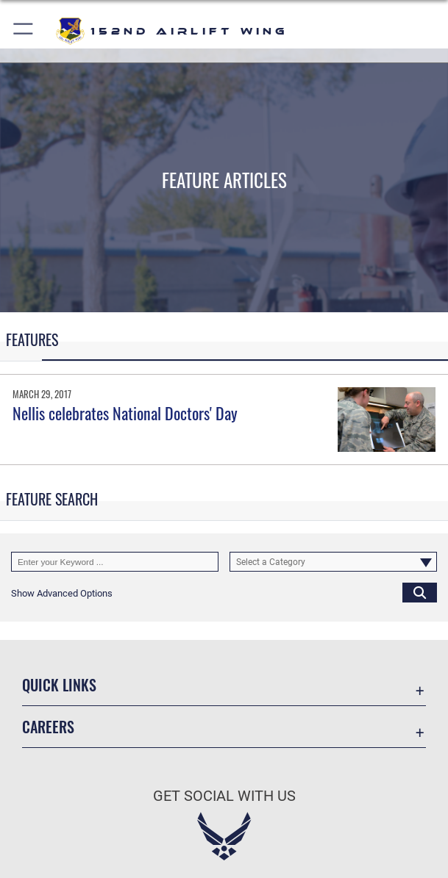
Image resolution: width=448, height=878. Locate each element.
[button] (24, 31)
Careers (48, 727)
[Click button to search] (419, 592)
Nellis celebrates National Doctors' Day (125, 413)
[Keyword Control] (114, 562)
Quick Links (59, 685)
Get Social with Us (224, 796)
